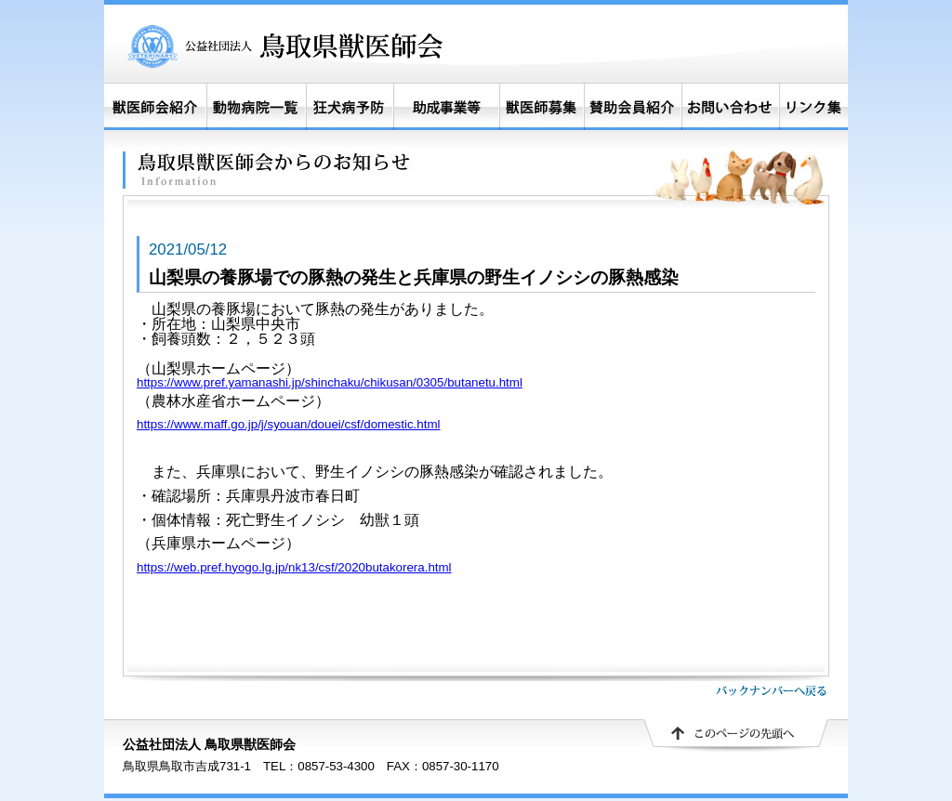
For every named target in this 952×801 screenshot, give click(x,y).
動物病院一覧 (255, 107)
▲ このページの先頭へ (736, 736)
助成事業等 (446, 107)
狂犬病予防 (349, 107)
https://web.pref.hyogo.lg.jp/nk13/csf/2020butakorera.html (294, 567)
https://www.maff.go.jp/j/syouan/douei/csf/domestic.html (288, 424)
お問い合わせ (730, 107)
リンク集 (813, 107)
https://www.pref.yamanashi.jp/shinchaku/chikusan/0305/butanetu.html (329, 382)
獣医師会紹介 (155, 107)
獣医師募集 (542, 107)
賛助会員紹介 (633, 107)
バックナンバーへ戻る (771, 690)
